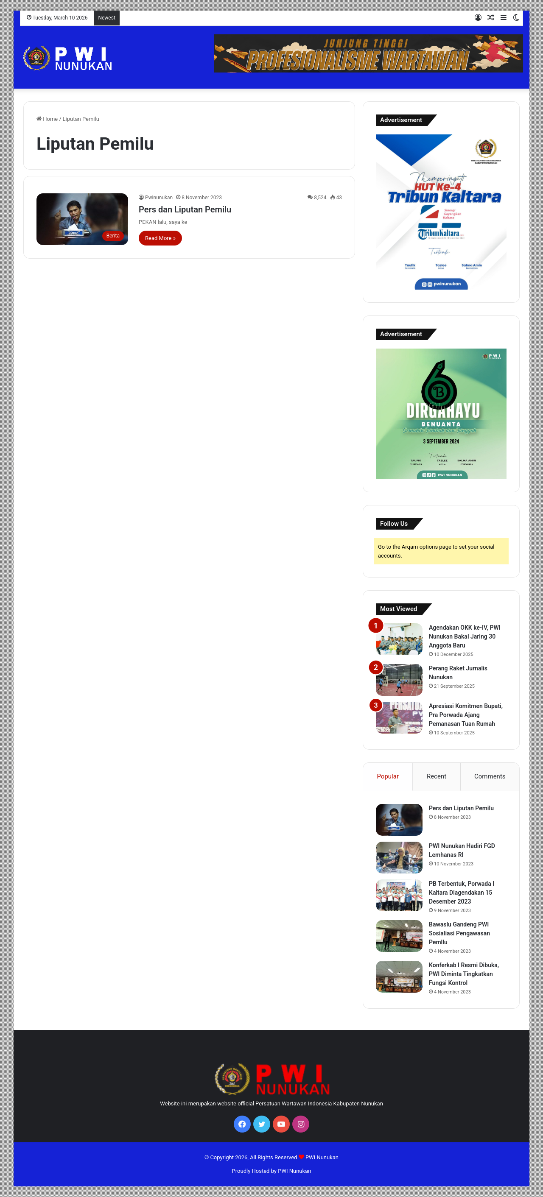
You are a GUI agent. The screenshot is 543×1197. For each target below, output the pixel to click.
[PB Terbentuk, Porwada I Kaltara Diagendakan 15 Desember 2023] (399, 895)
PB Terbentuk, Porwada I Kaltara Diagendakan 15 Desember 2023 (461, 892)
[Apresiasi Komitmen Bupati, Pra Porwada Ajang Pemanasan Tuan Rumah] (399, 718)
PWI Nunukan (322, 1157)
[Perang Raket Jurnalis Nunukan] (399, 680)
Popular (388, 776)
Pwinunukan (159, 198)
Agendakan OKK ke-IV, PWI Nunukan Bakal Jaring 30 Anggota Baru (465, 636)
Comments (490, 776)
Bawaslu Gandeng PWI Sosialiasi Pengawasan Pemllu (459, 933)
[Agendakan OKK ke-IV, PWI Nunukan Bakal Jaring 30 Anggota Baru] (399, 639)
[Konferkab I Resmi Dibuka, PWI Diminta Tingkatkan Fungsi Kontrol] (399, 977)
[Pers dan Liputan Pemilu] (82, 219)
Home (47, 119)
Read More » (160, 238)
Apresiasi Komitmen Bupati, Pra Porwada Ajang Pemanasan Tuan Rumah (466, 715)
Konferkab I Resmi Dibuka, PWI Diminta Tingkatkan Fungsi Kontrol (464, 974)
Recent (436, 776)
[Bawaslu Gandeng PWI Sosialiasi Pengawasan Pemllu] (399, 936)
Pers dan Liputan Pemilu (185, 209)
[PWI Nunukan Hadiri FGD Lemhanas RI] (399, 857)
